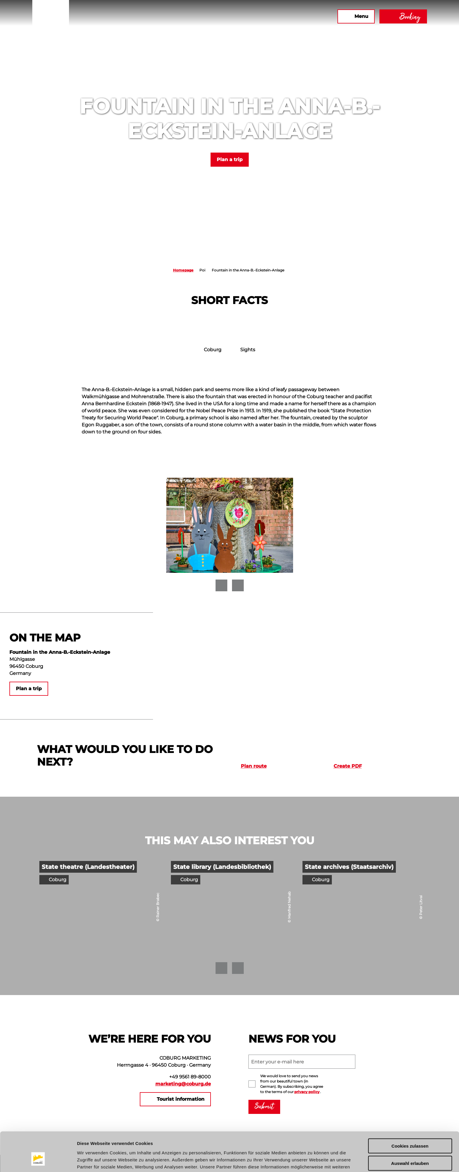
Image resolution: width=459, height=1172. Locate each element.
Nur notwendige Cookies (410, 1148)
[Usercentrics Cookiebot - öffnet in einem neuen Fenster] (38, 1160)
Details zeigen (312, 1160)
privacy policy (307, 1092)
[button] (269, 16)
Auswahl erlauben (410, 1130)
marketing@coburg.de (183, 1084)
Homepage (183, 270)
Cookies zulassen (409, 1113)
